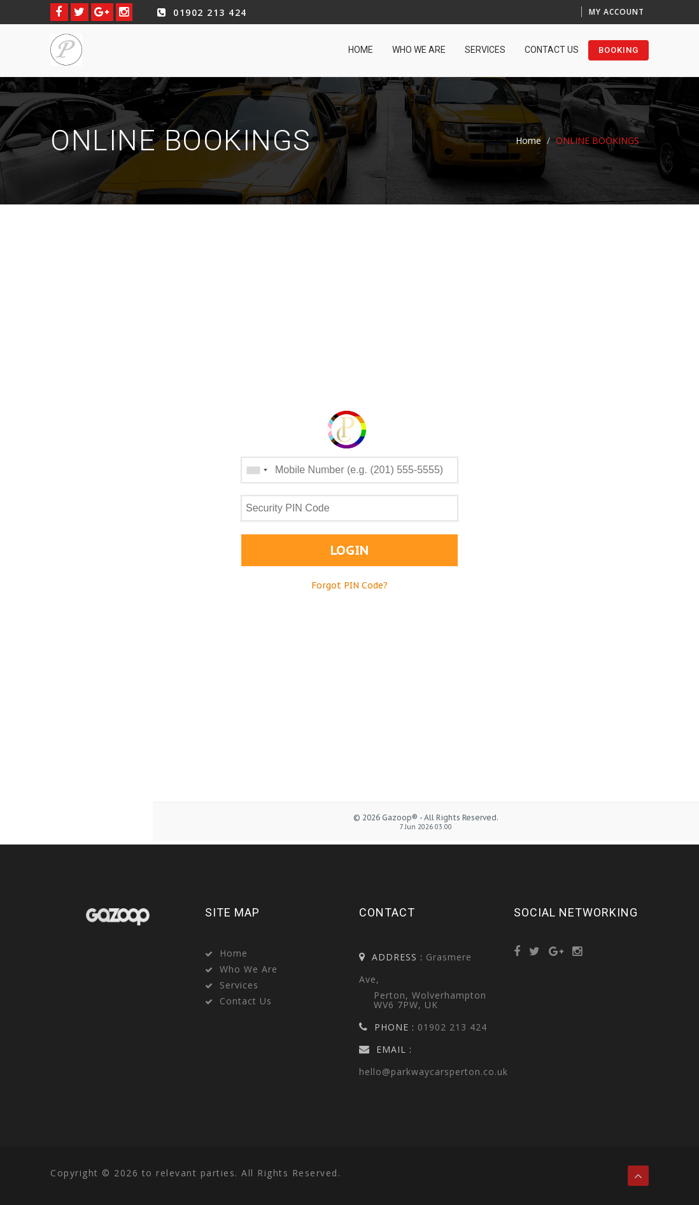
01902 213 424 (200, 12)
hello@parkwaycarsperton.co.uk (433, 1072)
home (360, 50)
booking (618, 50)
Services (485, 50)
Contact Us (552, 50)
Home (528, 140)
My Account (616, 11)
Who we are (419, 50)
